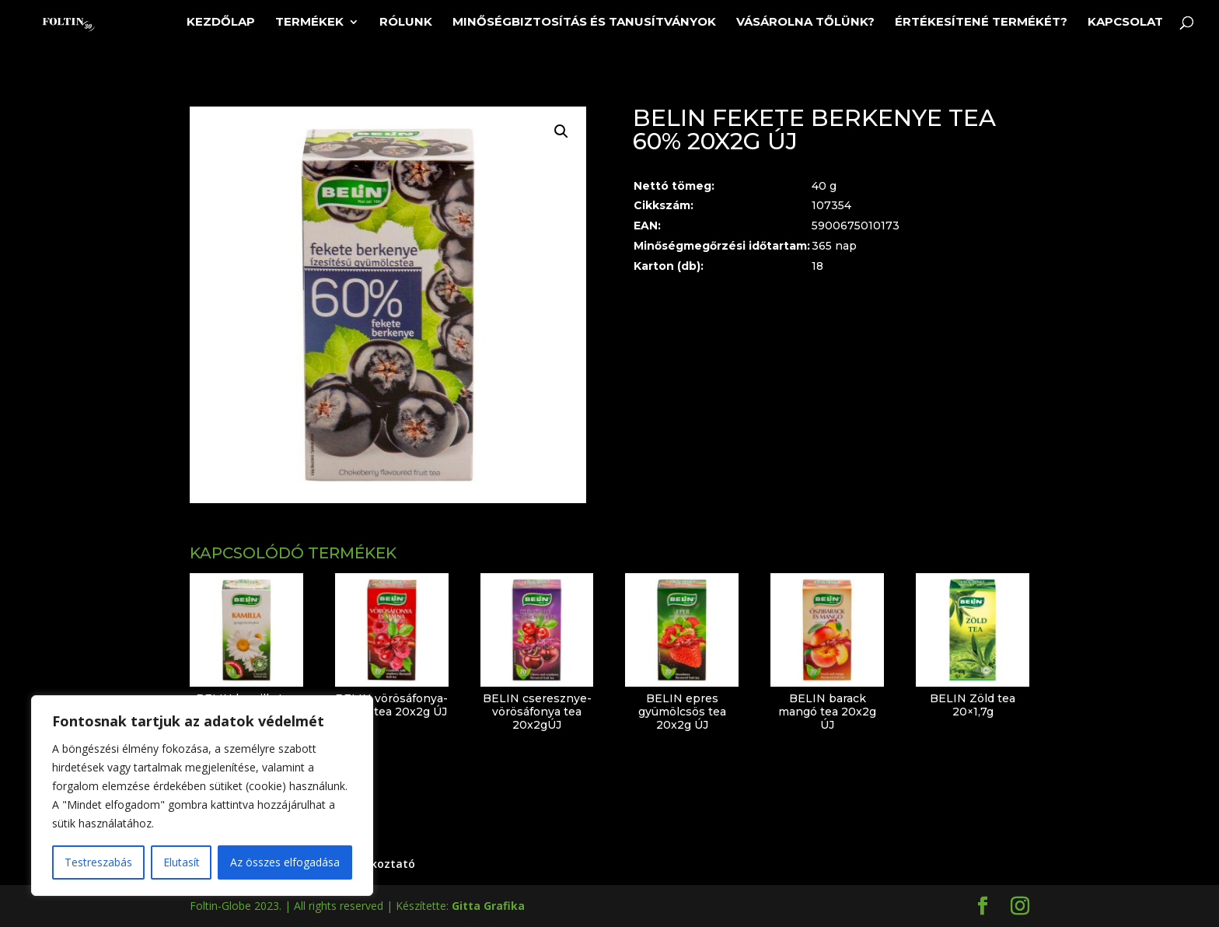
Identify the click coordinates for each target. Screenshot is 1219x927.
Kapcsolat (1125, 22)
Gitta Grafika (488, 905)
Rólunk (405, 22)
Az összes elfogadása (285, 862)
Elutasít (181, 862)
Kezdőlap (221, 22)
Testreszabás (98, 862)
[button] (561, 131)
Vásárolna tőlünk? (805, 22)
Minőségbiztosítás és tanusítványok (584, 22)
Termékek (309, 22)
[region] (202, 795)
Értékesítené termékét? (981, 22)
